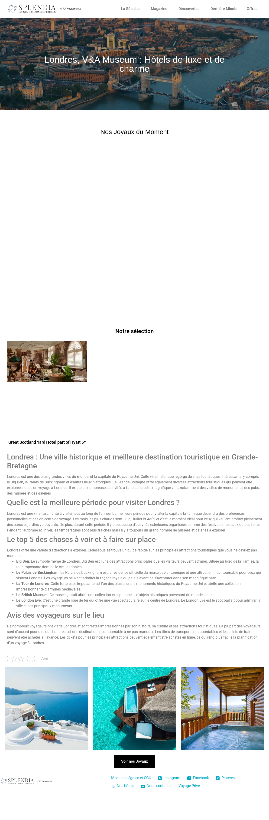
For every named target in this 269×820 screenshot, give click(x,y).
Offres (252, 9)
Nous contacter (156, 786)
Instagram (169, 778)
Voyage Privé (189, 786)
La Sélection (131, 9)
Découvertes (188, 9)
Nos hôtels (122, 786)
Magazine (159, 9)
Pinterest (226, 778)
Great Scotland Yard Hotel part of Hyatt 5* (47, 442)
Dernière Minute (224, 9)
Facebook (198, 778)
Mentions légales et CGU (131, 778)
